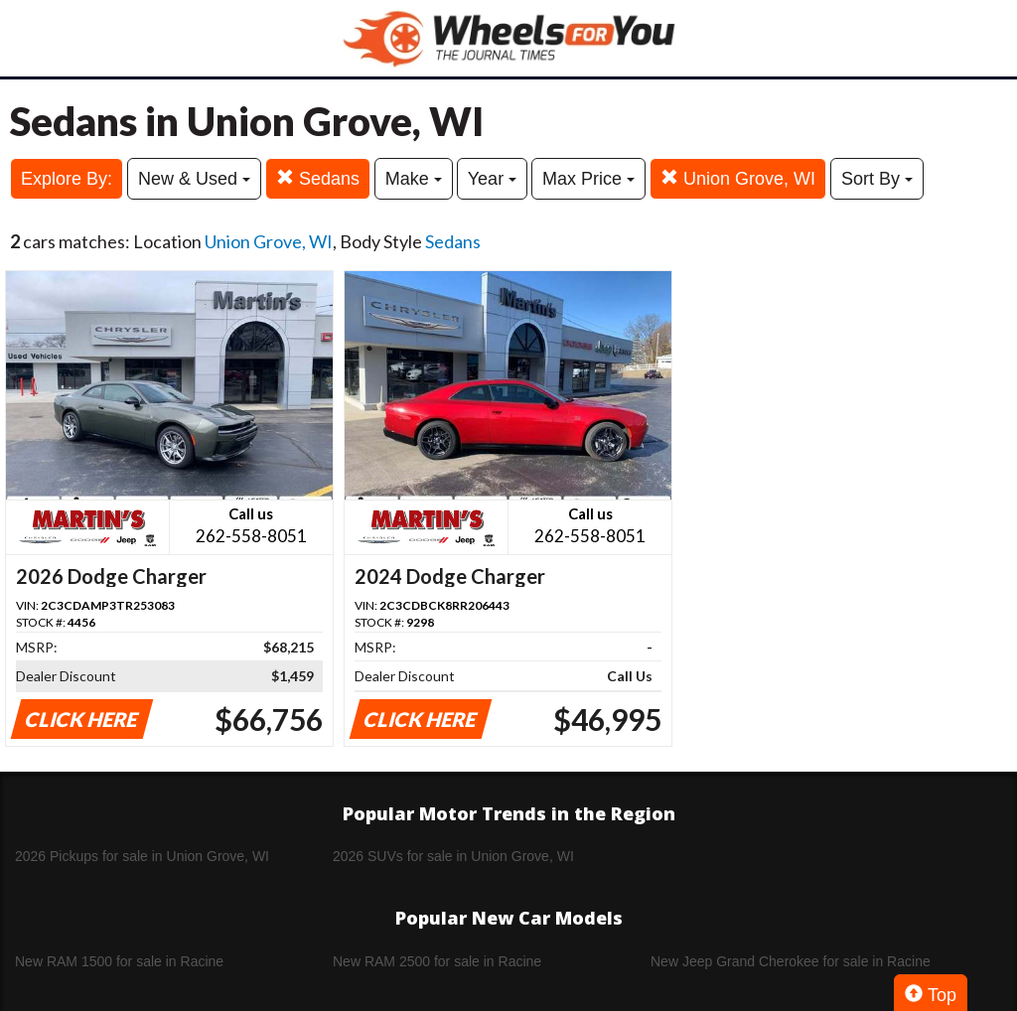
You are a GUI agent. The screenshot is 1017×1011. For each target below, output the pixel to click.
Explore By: (66, 179)
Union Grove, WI (737, 178)
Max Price (588, 179)
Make (413, 179)
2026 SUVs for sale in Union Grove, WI (453, 856)
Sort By (877, 179)
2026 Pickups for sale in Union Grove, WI (142, 856)
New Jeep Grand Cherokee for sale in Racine (791, 961)
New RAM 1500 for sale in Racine (119, 961)
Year (492, 179)
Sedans (318, 178)
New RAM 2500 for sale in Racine (437, 961)
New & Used (194, 179)
